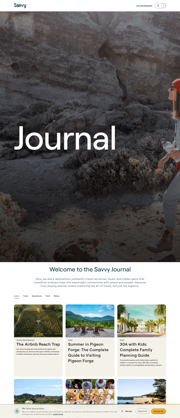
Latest (16, 296)
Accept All (158, 415)
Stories (56, 296)
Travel (25, 296)
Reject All (142, 415)
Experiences (37, 296)
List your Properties (144, 6)
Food (48, 296)
